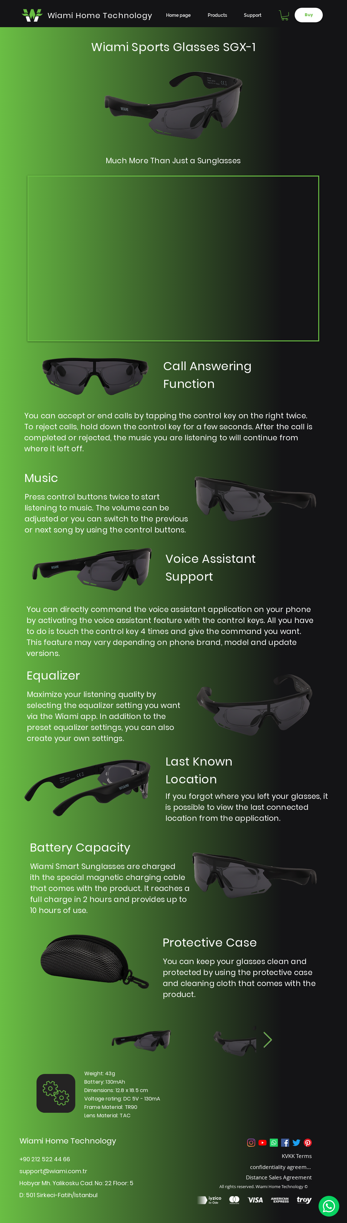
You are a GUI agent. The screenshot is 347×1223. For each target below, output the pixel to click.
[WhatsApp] (329, 1206)
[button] (285, 15)
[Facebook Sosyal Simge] (285, 1143)
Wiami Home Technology (67, 1140)
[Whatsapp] (274, 1143)
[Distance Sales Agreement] (271, 1177)
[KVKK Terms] (281, 1155)
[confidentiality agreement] (281, 1166)
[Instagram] (251, 1143)
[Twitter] (296, 1143)
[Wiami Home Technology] (100, 15)
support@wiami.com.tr (53, 1171)
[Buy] (309, 15)
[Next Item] (268, 1040)
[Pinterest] (308, 1143)
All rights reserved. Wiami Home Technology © (263, 1186)
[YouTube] (262, 1143)
